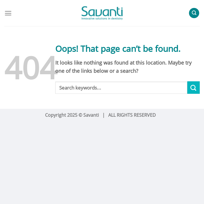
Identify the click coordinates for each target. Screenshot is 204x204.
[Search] (194, 13)
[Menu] (8, 13)
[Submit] (193, 87)
